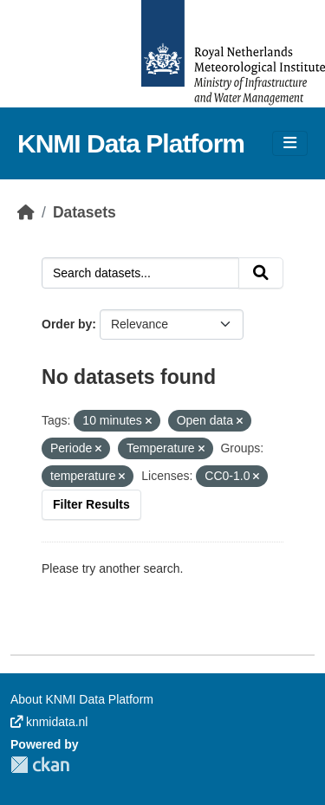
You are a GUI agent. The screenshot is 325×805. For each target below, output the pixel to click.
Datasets (84, 212)
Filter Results (91, 504)
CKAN (39, 765)
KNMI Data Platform (130, 143)
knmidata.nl (49, 722)
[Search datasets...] (140, 273)
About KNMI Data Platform (81, 699)
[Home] (26, 212)
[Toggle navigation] (290, 143)
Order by (67, 324)
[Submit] (260, 273)
